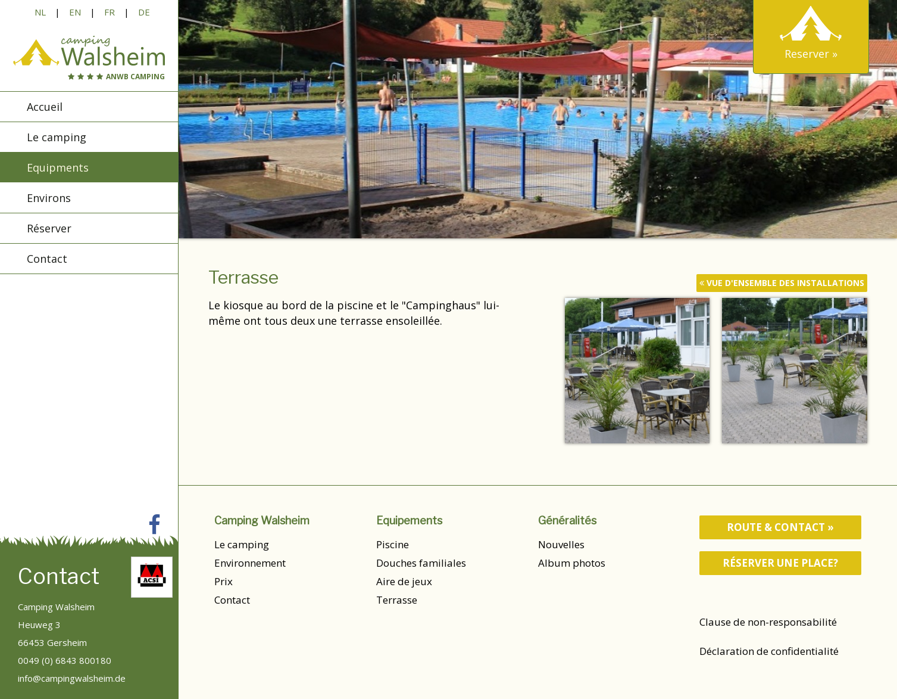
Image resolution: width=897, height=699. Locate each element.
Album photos (571, 563)
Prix (223, 581)
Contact (232, 600)
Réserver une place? (780, 563)
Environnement (250, 563)
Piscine (392, 544)
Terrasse (396, 600)
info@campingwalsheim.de (72, 678)
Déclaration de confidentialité (769, 651)
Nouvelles (561, 544)
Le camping (241, 544)
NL (40, 12)
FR (109, 12)
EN (75, 12)
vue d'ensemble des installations (781, 282)
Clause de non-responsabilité (768, 622)
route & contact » (780, 527)
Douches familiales (421, 563)
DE (144, 12)
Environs (49, 199)
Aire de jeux (404, 581)
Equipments (58, 168)
